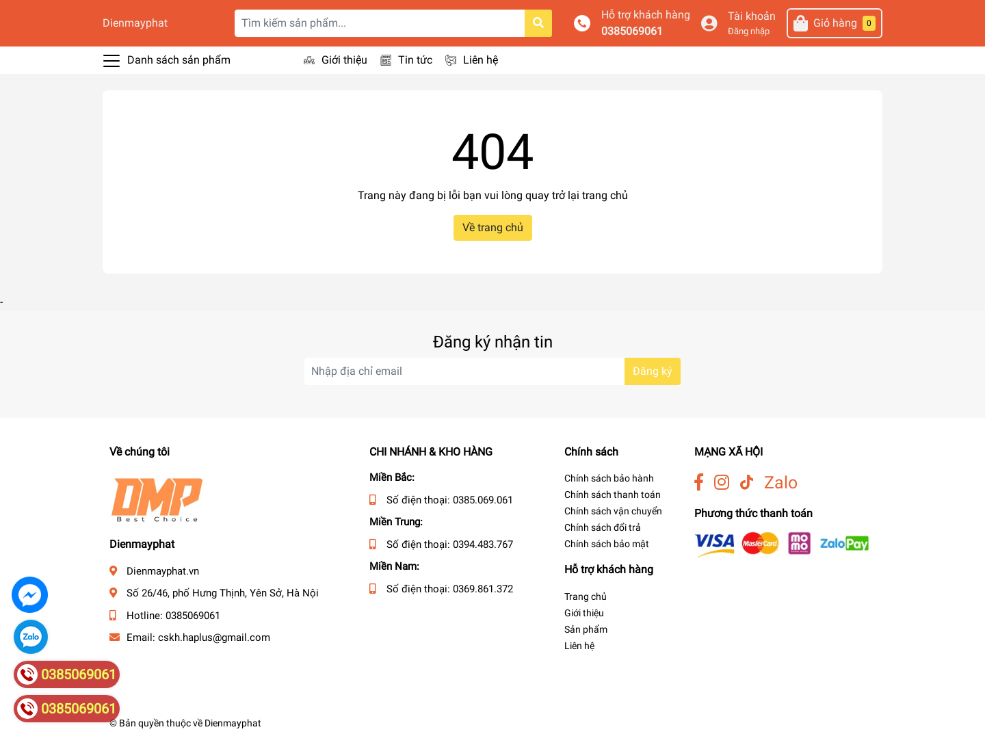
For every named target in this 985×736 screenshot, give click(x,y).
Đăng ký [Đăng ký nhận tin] (652, 371)
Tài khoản (752, 16)
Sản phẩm (585, 629)
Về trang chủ (492, 227)
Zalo (781, 482)
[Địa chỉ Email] (492, 371)
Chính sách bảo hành (609, 478)
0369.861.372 (483, 589)
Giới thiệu (344, 59)
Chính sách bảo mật (606, 543)
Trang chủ (585, 596)
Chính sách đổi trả (602, 527)
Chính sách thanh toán (612, 494)
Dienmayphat (135, 22)
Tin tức (415, 59)
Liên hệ (480, 59)
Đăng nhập (749, 31)
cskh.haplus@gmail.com (214, 637)
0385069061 (632, 31)
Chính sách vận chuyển (613, 510)
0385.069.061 (483, 500)
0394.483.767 (483, 544)
